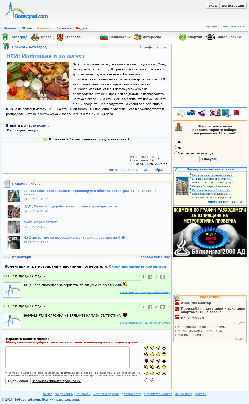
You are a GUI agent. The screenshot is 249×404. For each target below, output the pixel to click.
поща (223, 26)
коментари (119, 170)
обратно (160, 170)
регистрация (233, 5)
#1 (5, 276)
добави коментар (155, 257)
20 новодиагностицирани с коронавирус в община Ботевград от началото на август (90, 192)
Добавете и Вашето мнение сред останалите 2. (87, 139)
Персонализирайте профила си (56, 381)
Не (178, 147)
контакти (237, 26)
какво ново (183, 394)
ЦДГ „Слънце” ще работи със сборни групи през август (71, 206)
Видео (81, 28)
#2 (5, 306)
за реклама (64, 394)
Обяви (27, 28)
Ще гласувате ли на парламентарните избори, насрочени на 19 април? (214, 130)
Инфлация (16, 130)
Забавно (64, 28)
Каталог (44, 28)
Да (178, 142)
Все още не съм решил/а (193, 153)
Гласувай (209, 159)
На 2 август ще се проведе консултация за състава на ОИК (74, 237)
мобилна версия (106, 394)
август (33, 130)
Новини (10, 28)
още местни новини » (226, 201)
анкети (201, 394)
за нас (47, 394)
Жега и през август (40, 222)
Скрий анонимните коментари (137, 266)
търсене (210, 26)
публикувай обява (158, 394)
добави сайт (131, 394)
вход (213, 5)
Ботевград (38, 47)
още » (239, 322)
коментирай (142, 170)
